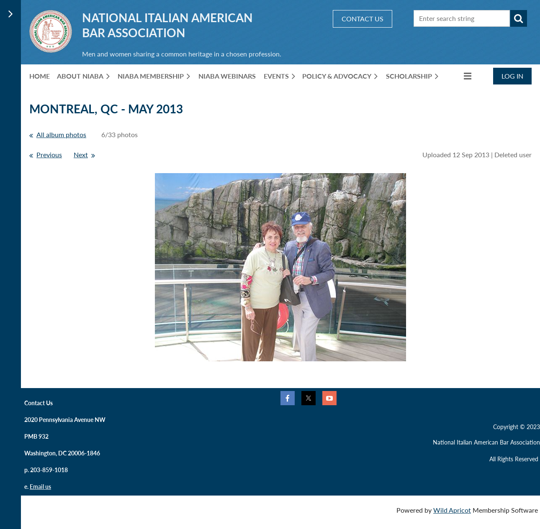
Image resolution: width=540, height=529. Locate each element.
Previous (49, 154)
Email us (40, 486)
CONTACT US (362, 19)
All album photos (61, 134)
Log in (512, 76)
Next (81, 154)
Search (518, 18)
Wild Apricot (452, 510)
